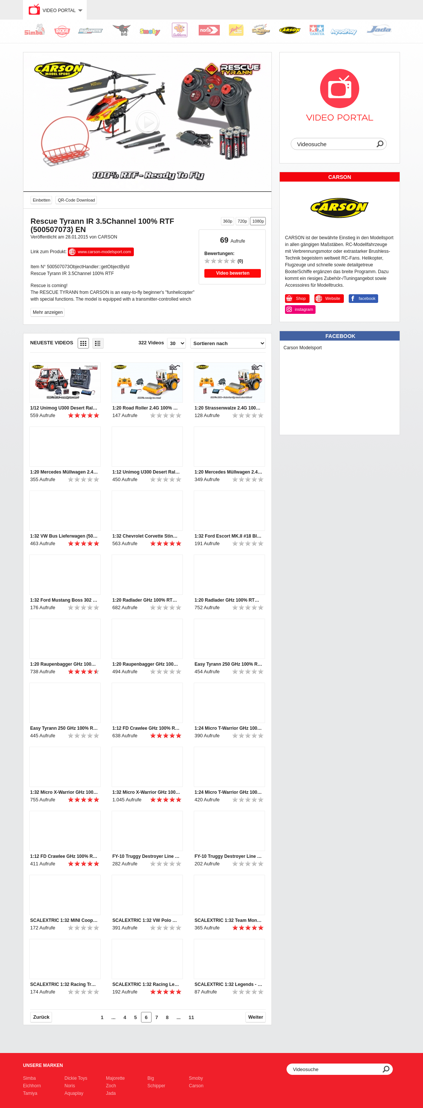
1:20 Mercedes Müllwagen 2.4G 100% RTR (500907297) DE (228, 472)
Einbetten (41, 200)
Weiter (256, 1017)
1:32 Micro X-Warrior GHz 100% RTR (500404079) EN (64, 792)
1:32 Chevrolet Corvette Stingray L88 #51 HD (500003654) (146, 536)
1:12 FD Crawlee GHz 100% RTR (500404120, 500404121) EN (146, 728)
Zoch (111, 1085)
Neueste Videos (51, 342)
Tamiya (30, 1093)
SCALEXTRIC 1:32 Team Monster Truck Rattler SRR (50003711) (228, 920)
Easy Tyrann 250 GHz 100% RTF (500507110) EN (64, 728)
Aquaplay (73, 1093)
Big (150, 1078)
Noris (69, 1085)
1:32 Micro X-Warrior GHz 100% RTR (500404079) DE (146, 792)
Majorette (115, 1078)
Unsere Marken (43, 1065)
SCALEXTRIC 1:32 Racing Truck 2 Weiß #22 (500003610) (64, 984)
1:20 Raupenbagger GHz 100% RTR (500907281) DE (146, 664)
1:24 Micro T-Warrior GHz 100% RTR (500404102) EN (228, 728)
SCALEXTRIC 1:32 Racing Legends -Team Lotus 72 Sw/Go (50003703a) (146, 984)
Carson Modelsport (303, 347)
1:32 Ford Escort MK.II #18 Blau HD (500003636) (228, 536)
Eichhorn (32, 1085)
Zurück (41, 1017)
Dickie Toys (75, 1078)
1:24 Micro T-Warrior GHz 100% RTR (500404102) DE (228, 792)
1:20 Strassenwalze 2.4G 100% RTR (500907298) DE (228, 408)
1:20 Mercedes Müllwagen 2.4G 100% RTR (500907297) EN (64, 472)
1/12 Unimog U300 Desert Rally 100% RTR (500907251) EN (64, 408)
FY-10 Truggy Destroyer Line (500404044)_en (146, 856)
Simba (29, 1078)
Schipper (156, 1085)
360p (227, 221)
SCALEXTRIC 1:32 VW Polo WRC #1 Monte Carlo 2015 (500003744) (146, 920)
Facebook (340, 336)
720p (242, 221)
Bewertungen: (219, 253)
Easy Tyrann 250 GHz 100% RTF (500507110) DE (228, 664)
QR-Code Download (76, 200)
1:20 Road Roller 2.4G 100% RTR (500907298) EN (146, 408)
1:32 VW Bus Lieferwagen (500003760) (64, 536)
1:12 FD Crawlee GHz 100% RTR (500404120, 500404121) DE (64, 856)
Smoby (196, 1078)
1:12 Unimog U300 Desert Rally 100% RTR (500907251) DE (146, 472)
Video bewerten (232, 273)
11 (191, 1017)
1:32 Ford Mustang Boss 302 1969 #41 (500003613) (64, 600)
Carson (196, 1085)
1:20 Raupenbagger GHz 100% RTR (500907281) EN (64, 664)
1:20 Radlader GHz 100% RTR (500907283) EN (228, 600)
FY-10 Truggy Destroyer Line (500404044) (228, 856)
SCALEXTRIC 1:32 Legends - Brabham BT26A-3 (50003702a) (228, 984)
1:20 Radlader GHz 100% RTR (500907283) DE (146, 600)
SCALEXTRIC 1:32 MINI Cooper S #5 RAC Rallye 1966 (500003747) (64, 920)
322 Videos (151, 342)
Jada (111, 1093)
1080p (258, 221)
